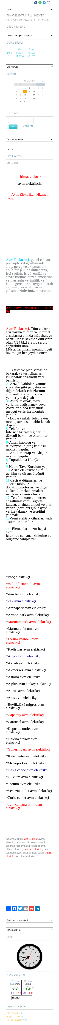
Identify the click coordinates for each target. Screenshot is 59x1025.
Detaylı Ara (28, 126)
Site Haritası (12, 162)
